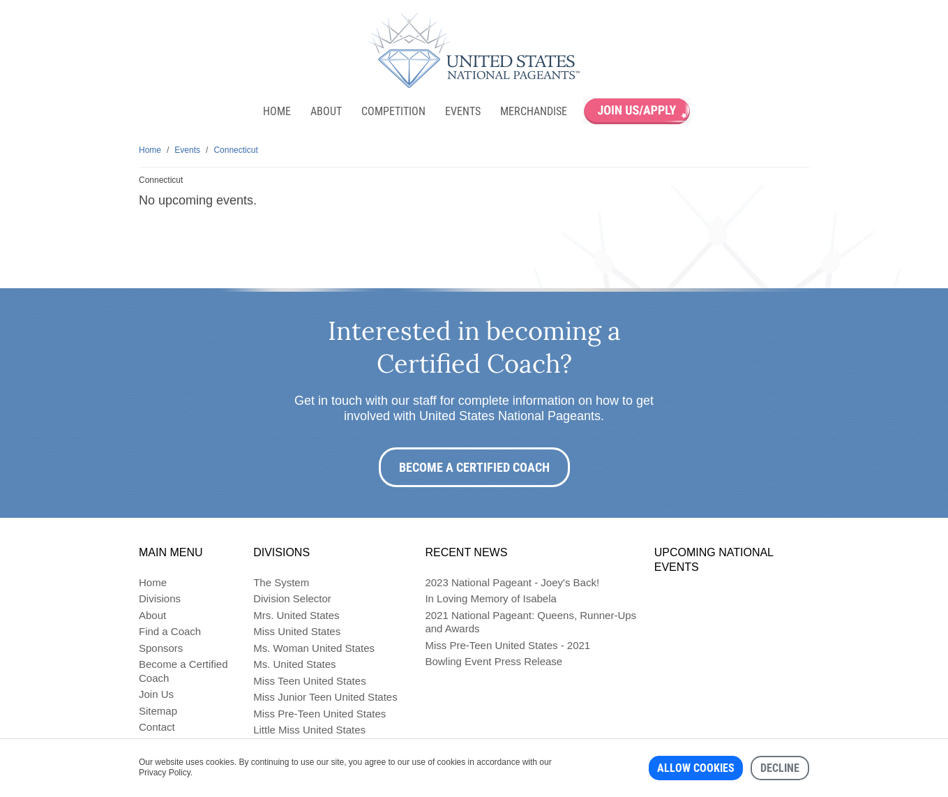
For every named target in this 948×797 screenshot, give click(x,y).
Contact (157, 727)
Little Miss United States (309, 730)
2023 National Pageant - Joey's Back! (512, 582)
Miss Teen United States (309, 681)
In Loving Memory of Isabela (490, 598)
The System (281, 582)
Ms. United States (294, 664)
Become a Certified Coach (474, 467)
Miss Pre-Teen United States (319, 714)
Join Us (156, 694)
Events (463, 111)
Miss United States (296, 631)
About (326, 111)
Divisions (160, 598)
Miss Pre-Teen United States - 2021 (507, 645)
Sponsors (161, 648)
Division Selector (292, 598)
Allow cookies (696, 768)
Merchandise (533, 111)
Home (277, 111)
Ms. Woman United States (314, 648)
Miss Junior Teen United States (325, 697)
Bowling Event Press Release (493, 661)
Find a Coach (170, 631)
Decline (779, 768)
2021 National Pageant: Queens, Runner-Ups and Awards (530, 622)
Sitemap (158, 711)
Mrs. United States (296, 615)
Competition (393, 111)
